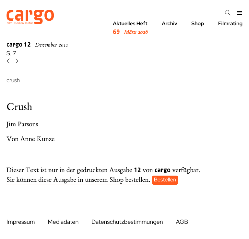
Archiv (169, 23)
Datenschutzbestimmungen (127, 222)
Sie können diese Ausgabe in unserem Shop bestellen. (78, 180)
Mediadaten (63, 222)
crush (13, 80)
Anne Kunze (37, 139)
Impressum (20, 222)
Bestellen (165, 180)
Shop (197, 23)
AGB (182, 222)
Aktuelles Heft (130, 28)
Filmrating (230, 23)
